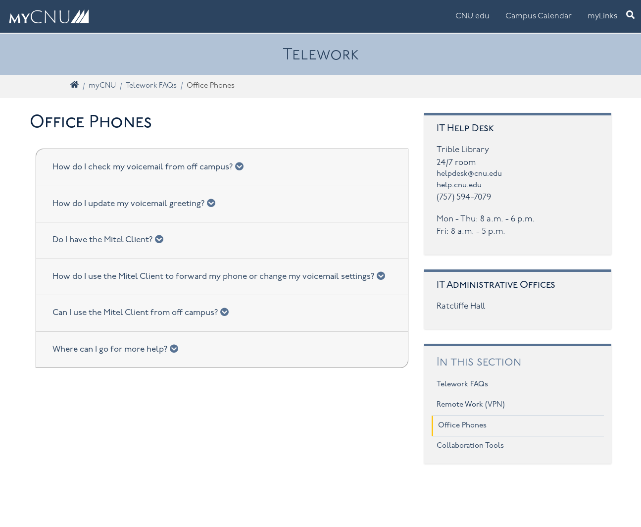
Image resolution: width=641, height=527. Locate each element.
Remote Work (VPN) (471, 405)
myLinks (602, 16)
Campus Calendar (538, 16)
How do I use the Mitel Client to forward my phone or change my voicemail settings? (222, 276)
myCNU (102, 86)
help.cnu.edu (459, 185)
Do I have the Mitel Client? (111, 239)
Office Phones (462, 425)
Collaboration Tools (470, 446)
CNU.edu (472, 16)
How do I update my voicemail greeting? (137, 203)
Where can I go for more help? (118, 349)
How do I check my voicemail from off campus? (151, 166)
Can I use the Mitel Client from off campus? (143, 312)
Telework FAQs (151, 86)
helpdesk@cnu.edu (469, 174)
